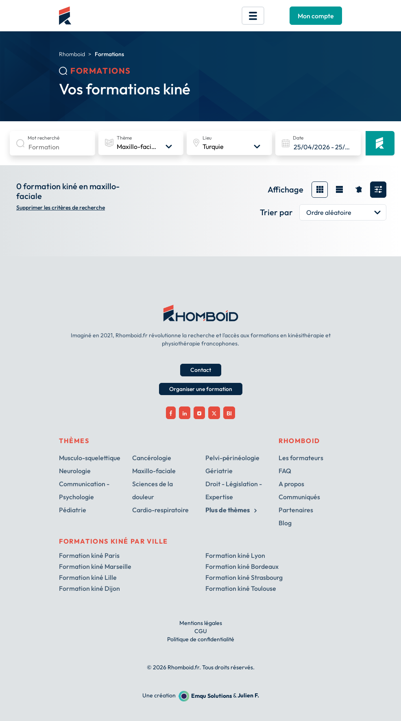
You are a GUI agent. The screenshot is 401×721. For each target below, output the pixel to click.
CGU (200, 631)
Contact (200, 370)
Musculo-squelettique (89, 458)
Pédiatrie (72, 510)
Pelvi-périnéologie (232, 458)
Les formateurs (301, 458)
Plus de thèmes (231, 510)
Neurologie (75, 471)
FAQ (285, 471)
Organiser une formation (200, 389)
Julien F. (248, 695)
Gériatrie (219, 471)
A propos (291, 484)
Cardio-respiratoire (160, 510)
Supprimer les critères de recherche (60, 207)
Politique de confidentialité (200, 639)
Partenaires (296, 510)
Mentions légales (200, 623)
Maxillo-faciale (154, 471)
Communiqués (299, 497)
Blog (285, 523)
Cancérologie (151, 458)
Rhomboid (72, 54)
